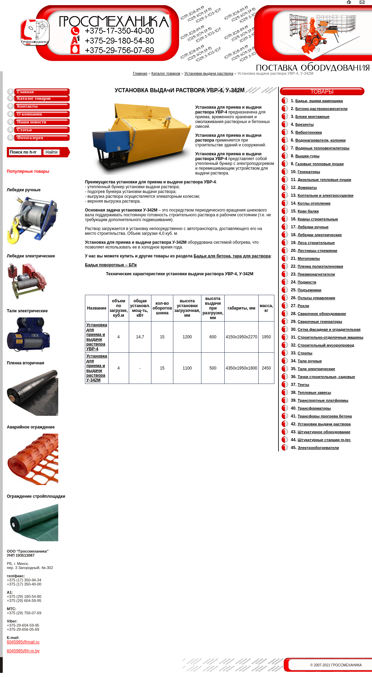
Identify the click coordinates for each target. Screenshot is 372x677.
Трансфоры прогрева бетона (325, 416)
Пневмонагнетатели (316, 274)
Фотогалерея (30, 137)
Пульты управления (316, 298)
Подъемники (309, 290)
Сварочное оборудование (322, 314)
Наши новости (31, 121)
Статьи (24, 129)
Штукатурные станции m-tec (324, 440)
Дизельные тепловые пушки (324, 180)
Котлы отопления (314, 203)
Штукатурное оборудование (324, 432)
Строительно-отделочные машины (330, 337)
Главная (25, 91)
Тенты (303, 385)
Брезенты (304, 124)
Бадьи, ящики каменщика (319, 101)
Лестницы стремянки (317, 251)
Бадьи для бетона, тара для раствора (232, 256)
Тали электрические (316, 369)
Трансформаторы (314, 408)
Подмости (307, 282)
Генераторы (309, 172)
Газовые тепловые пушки (319, 164)
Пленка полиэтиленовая (320, 266)
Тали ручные (310, 361)
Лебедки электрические (320, 235)
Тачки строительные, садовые (326, 377)
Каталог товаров (34, 98)
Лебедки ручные (313, 227)
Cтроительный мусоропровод (326, 345)
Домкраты (307, 187)
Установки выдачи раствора (208, 73)
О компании (29, 114)
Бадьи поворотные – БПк (111, 265)
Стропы (305, 353)
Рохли (303, 306)
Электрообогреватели (318, 448)
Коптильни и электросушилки (326, 195)
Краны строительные (318, 219)
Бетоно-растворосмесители (321, 109)
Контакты (27, 106)
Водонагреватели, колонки (320, 140)
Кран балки (308, 211)
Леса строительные (316, 243)
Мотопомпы (309, 258)
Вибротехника (308, 132)
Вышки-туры (307, 156)
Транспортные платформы (323, 400)
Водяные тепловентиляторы (322, 148)
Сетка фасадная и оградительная (329, 329)
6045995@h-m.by (23, 651)
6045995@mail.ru (23, 642)
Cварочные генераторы (320, 321)
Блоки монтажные (312, 116)
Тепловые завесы (314, 392)
